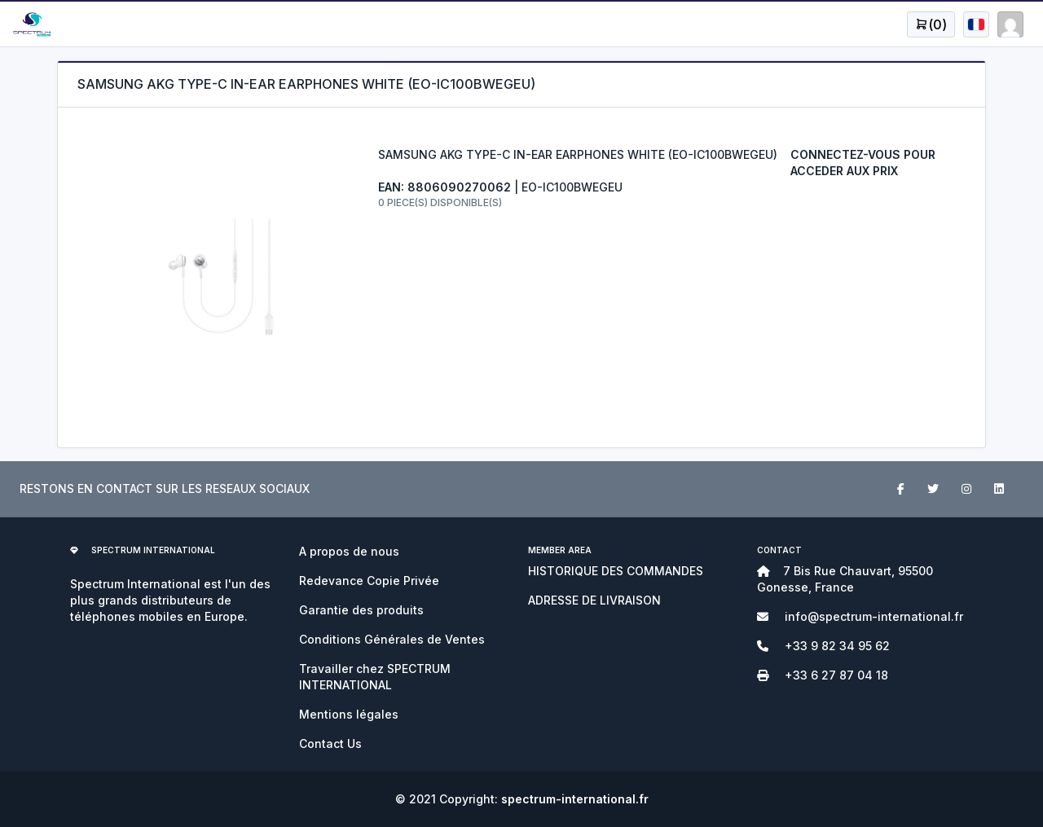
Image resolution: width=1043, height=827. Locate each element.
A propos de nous (349, 551)
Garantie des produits (361, 610)
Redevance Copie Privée (369, 580)
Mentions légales (348, 714)
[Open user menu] (931, 24)
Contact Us (330, 743)
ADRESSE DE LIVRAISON (594, 600)
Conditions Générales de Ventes (392, 639)
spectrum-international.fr (575, 799)
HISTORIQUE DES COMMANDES (615, 571)
